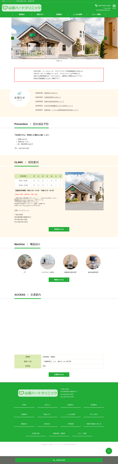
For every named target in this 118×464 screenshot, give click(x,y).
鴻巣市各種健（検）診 (93, 431)
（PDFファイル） (29, 200)
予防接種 (71, 431)
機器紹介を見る (59, 284)
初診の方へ (40, 14)
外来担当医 (35, 441)
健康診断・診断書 (59, 441)
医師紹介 (22, 14)
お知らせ (47, 412)
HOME (24, 412)
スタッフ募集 (96, 14)
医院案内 (94, 412)
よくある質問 (77, 14)
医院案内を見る (59, 231)
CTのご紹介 (94, 422)
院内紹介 (47, 431)
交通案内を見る (59, 381)
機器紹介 (24, 431)
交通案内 (59, 14)
